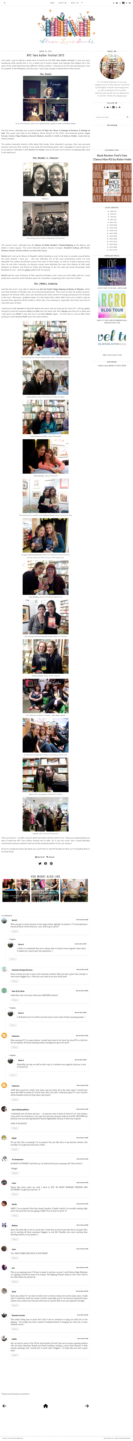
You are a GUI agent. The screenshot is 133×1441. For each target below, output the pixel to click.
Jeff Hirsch (85, 248)
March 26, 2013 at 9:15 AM (82, 969)
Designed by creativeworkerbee (117, 1438)
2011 (111, 250)
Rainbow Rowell (8, 251)
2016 (111, 236)
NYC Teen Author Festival (63, 60)
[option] (16, 890)
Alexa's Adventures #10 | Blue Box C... (45, 897)
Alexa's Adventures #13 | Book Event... (16, 897)
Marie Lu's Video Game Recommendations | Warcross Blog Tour (112, 321)
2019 (111, 228)
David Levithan (22, 251)
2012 (111, 247)
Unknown (15, 1036)
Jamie (87, 308)
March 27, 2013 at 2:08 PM (82, 1225)
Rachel (31, 150)
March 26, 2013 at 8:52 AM (82, 919)
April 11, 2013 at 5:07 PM (82, 1338)
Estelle (41, 150)
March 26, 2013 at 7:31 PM (82, 1203)
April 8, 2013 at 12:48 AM (82, 1315)
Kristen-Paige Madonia (18, 136)
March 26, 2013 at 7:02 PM (82, 1182)
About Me (63, 3)
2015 (111, 239)
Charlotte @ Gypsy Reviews (22, 970)
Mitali (18, 314)
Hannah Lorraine (18, 1315)
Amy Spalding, (34, 597)
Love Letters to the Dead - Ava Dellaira (112, 288)
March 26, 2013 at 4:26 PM (82, 1109)
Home (52, 3)
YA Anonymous (17, 1159)
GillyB (14, 1138)
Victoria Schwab (37, 676)
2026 (112, 211)
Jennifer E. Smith (56, 123)
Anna (14, 1249)
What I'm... (76, 3)
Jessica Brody (31, 397)
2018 (111, 230)
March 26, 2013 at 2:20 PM (80, 944)
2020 (111, 225)
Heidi (14, 1292)
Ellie (38, 311)
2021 (112, 222)
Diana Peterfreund (35, 555)
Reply (15, 931)
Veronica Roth (21, 317)
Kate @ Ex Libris (18, 991)
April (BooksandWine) (20, 1110)
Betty (29, 311)
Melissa (15, 1226)
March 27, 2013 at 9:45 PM (82, 1248)
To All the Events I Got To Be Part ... (74, 897)
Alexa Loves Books (9, 1438)
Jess (13, 1268)
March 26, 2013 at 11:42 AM (82, 1035)
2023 (112, 217)
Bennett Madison (37, 136)
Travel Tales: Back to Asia (112, 355)
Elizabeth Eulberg (71, 248)
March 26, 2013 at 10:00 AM (82, 990)
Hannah (20, 308)
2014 (111, 241)
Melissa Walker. (70, 123)
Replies (13, 939)
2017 (111, 233)
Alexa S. (21, 944)
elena (14, 1183)
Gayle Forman (45, 123)
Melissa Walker (70, 136)
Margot (65, 311)
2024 (112, 214)
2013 (111, 244)
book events (51, 857)
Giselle (14, 1204)
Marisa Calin (45, 357)
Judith (14, 1339)
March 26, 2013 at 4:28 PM (82, 1137)
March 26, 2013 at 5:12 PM (82, 1159)
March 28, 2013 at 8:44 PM (82, 1267)
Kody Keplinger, (39, 476)
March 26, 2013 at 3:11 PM (82, 1085)
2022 (112, 219)
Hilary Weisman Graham (38, 436)
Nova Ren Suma (40, 251)
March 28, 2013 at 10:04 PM (82, 1291)
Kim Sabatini (46, 314)
